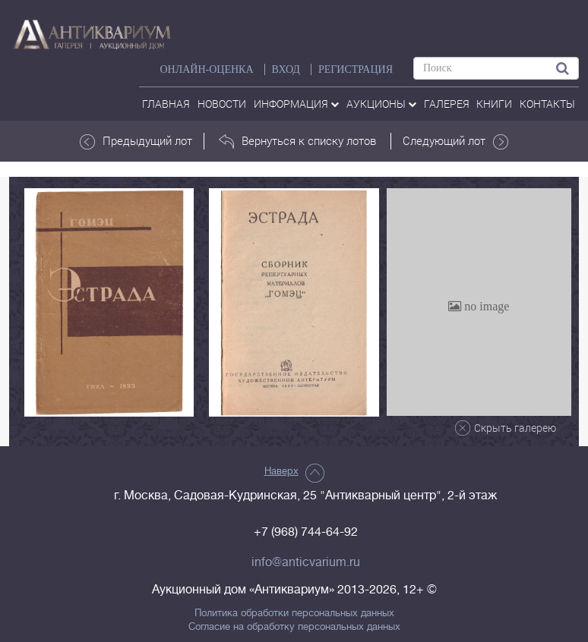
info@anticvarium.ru (305, 562)
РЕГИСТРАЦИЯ (355, 69)
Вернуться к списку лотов (297, 141)
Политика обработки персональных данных (294, 613)
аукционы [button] (381, 103)
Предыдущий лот (136, 141)
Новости (222, 103)
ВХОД (286, 69)
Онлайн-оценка (206, 69)
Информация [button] (296, 103)
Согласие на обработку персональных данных (294, 627)
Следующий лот (455, 141)
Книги (494, 103)
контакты (547, 103)
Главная (166, 103)
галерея (446, 103)
